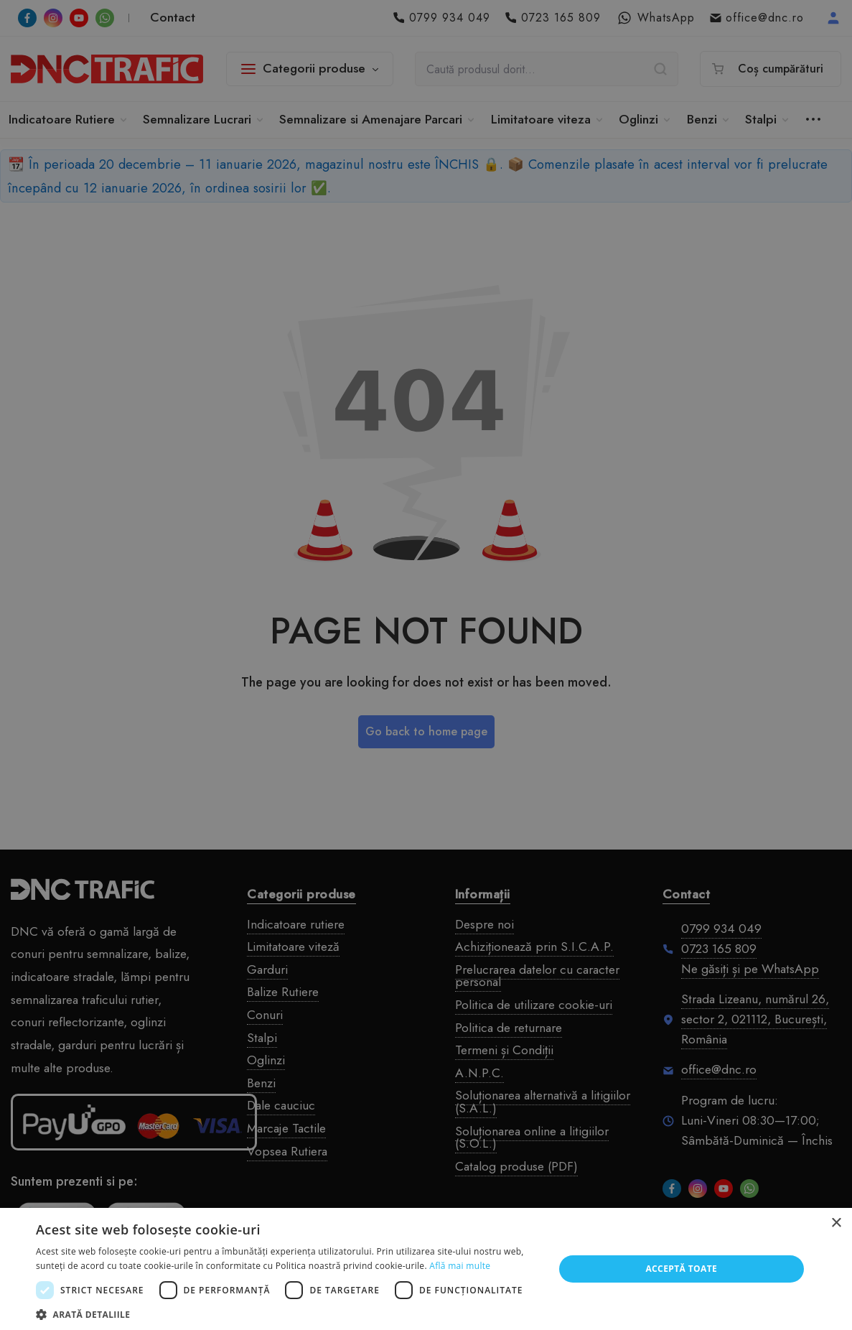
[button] (287, 1313)
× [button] (835, 1223)
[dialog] (426, 665)
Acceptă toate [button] (681, 1268)
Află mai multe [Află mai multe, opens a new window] (459, 1266)
